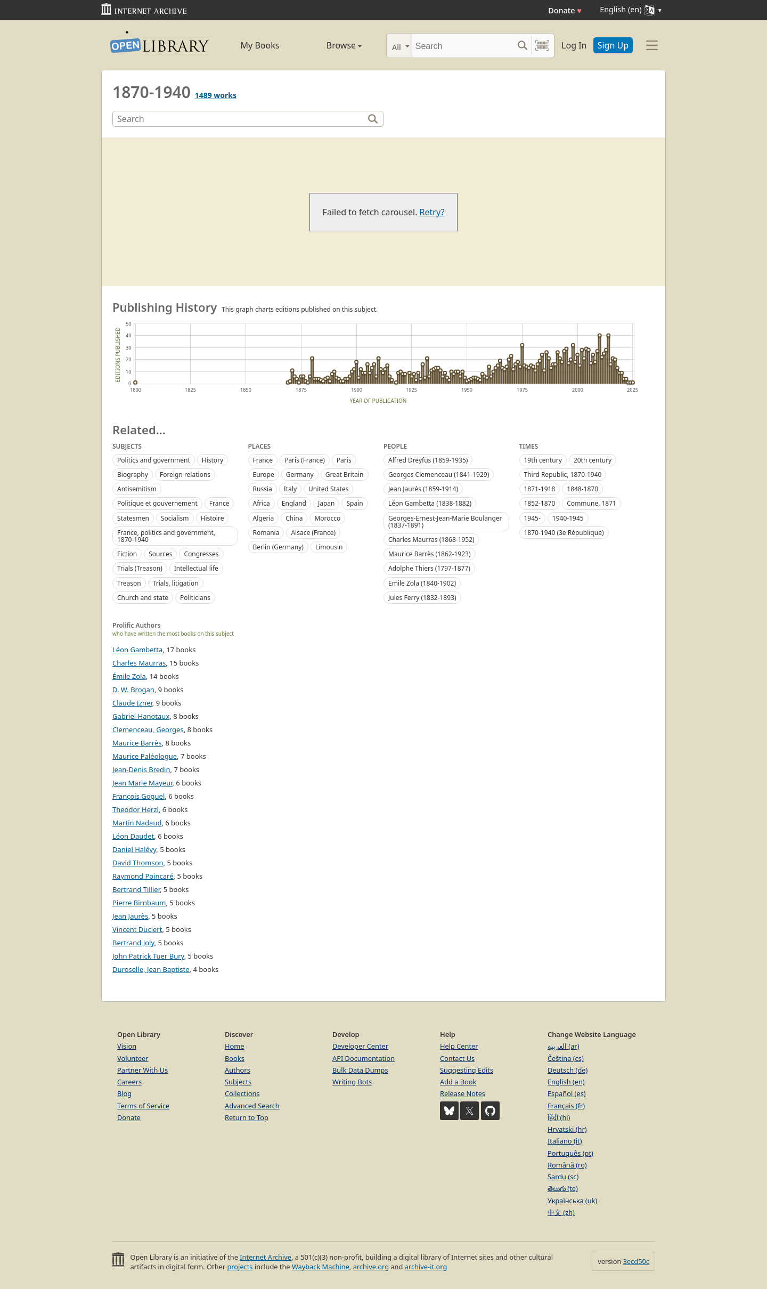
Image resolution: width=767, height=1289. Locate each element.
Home (234, 1046)
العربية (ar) (563, 1046)
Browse (332, 45)
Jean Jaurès (130, 916)
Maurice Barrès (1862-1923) (429, 553)
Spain (354, 503)
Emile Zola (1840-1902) (422, 583)
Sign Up (613, 45)
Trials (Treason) (139, 568)
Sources (160, 553)
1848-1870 (582, 488)
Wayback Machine (320, 1266)
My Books (260, 45)
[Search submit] (522, 46)
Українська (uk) (572, 1200)
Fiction (127, 553)
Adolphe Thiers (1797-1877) (429, 568)
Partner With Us (142, 1070)
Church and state (142, 597)
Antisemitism (137, 488)
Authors (237, 1070)
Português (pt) (570, 1153)
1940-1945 (568, 518)
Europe (263, 474)
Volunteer (133, 1058)
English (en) (566, 1082)
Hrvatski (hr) (567, 1129)
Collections (242, 1093)
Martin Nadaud (136, 823)
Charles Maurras (139, 663)
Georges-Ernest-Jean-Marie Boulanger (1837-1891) (445, 522)
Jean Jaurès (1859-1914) (423, 488)
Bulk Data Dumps (360, 1070)
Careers (129, 1082)
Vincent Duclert (137, 929)
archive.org (371, 1266)
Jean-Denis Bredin (141, 769)
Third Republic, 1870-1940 (563, 474)
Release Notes (462, 1093)
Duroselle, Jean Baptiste (151, 969)
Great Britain (344, 474)
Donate (565, 10)
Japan (326, 503)
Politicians (195, 597)
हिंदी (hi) (559, 1117)
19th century (543, 460)
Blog (124, 1093)
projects (239, 1266)
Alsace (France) (313, 532)
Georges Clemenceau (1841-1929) (438, 474)
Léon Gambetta (137, 649)
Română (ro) (567, 1165)
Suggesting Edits (466, 1070)
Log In (573, 45)
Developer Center (360, 1046)
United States (328, 488)
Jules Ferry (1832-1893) (422, 597)
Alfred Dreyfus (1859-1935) (428, 460)
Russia (262, 488)
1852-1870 (540, 503)
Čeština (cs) (566, 1058)
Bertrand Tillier (136, 889)
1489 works (215, 95)
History (212, 460)
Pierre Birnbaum (139, 902)
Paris (344, 460)
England (294, 503)
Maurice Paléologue (144, 756)
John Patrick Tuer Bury (148, 956)
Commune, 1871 (591, 503)
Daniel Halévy (134, 849)
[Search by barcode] (542, 46)
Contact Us (457, 1058)
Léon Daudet (133, 836)
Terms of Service (143, 1105)
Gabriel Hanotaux (140, 716)
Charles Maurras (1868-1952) (431, 539)
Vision (126, 1046)
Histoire (212, 518)
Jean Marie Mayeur (142, 783)
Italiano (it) (565, 1141)
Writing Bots (352, 1082)
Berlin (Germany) (278, 547)
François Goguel (138, 796)
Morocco (327, 518)
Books (234, 1058)
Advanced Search (252, 1105)
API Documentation (363, 1058)
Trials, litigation (176, 583)
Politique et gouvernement (157, 503)
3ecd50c (636, 1261)
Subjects (238, 1082)
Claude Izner (132, 703)
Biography (132, 474)
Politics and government (153, 460)
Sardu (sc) (563, 1176)
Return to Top (246, 1117)
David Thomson (138, 863)
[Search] (462, 45)
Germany (300, 474)
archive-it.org (426, 1266)
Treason (129, 583)
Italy (290, 488)
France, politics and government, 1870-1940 (166, 536)
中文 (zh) (561, 1212)
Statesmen (133, 518)
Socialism (175, 518)
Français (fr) (566, 1105)
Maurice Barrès (137, 743)
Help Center (459, 1046)
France (219, 503)
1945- (532, 518)
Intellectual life (196, 568)
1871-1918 (540, 488)
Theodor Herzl (135, 809)
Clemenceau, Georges (148, 729)
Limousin (329, 547)
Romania (266, 532)
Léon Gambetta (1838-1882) (429, 503)
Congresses (201, 553)
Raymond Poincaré (143, 876)
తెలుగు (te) (563, 1188)
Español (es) (567, 1093)
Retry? (432, 212)
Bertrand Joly (133, 942)
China (294, 518)
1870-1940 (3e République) (564, 532)
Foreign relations (185, 474)
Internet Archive (265, 1257)
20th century (592, 460)
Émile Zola (129, 676)
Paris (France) (304, 460)
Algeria (263, 518)
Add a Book (458, 1082)
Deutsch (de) (568, 1070)
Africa (261, 503)
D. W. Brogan (133, 689)
